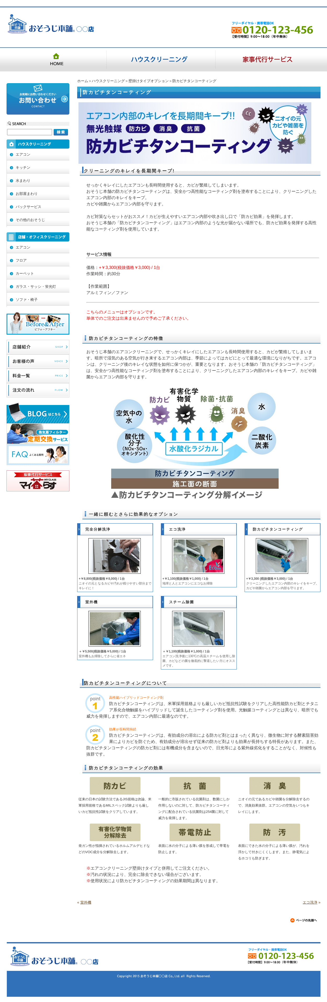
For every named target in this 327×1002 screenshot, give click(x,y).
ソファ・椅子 (27, 299)
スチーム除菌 (181, 602)
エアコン (23, 154)
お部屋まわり (27, 194)
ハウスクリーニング (108, 81)
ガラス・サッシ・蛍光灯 (36, 286)
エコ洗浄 (177, 529)
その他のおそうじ (30, 220)
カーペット (25, 273)
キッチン (23, 167)
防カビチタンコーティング (278, 529)
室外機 (91, 602)
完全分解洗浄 (97, 529)
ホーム (82, 81)
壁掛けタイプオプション (148, 81)
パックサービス (28, 207)
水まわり (23, 180)
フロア (21, 260)
